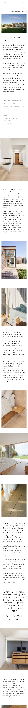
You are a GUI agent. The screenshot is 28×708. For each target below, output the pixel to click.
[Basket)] (23, 3)
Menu (26, 2)
